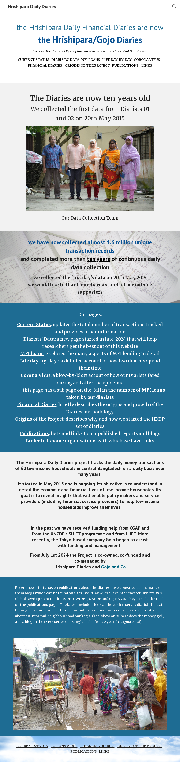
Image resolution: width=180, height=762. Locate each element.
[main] (90, 45)
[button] (174, 6)
